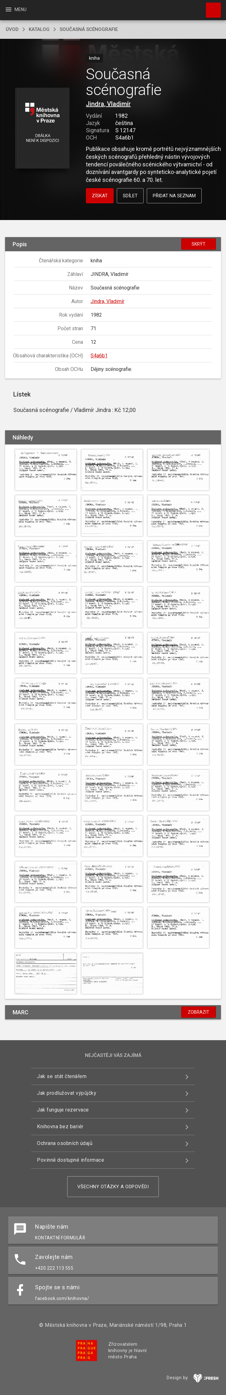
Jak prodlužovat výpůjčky (66, 1093)
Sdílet (130, 196)
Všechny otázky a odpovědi (113, 1186)
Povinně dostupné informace (70, 1160)
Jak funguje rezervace (63, 1110)
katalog (39, 29)
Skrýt (198, 244)
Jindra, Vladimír (108, 104)
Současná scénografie (89, 29)
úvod (12, 29)
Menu (16, 9)
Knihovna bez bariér (60, 1127)
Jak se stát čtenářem (61, 1076)
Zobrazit (198, 1012)
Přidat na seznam (174, 196)
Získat (100, 196)
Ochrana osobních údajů (64, 1143)
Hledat (210, 7)
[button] (42, 129)
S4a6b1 (99, 356)
